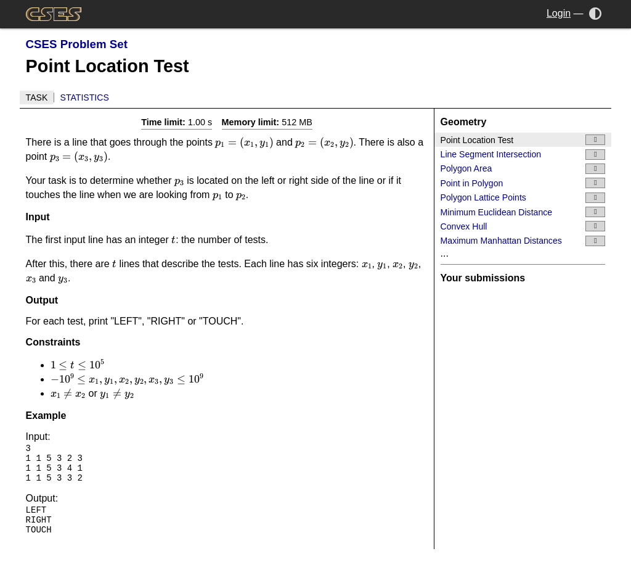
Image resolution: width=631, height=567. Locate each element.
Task (37, 97)
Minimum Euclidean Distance (523, 212)
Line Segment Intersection (523, 154)
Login (559, 13)
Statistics (84, 97)
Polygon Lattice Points (523, 197)
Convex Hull (523, 226)
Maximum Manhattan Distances (523, 241)
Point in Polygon (523, 183)
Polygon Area (523, 168)
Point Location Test (523, 140)
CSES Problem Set (77, 44)
